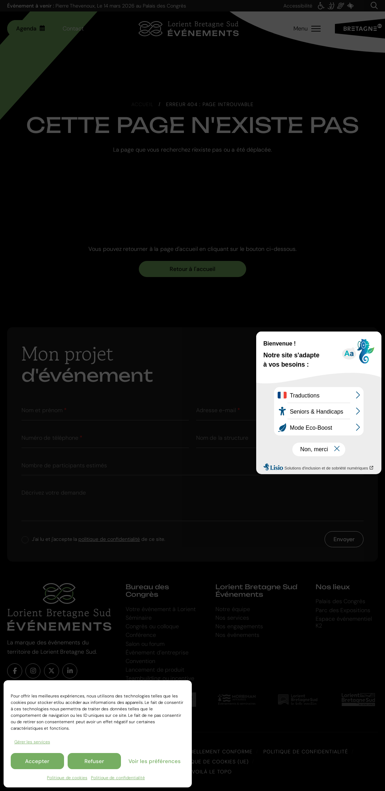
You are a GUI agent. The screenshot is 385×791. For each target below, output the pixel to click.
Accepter (37, 761)
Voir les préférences (154, 761)
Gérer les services (32, 742)
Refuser (94, 761)
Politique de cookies (67, 778)
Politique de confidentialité (118, 778)
